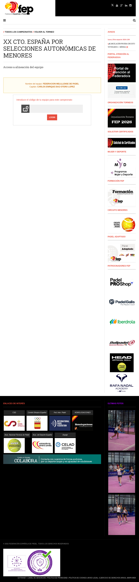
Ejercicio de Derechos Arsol (112, 578)
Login (52, 117)
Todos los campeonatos (18, 32)
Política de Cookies (78, 578)
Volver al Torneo (44, 32)
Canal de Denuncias (37, 578)
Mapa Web (131, 578)
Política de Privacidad (57, 578)
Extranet (22, 578)
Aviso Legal (93, 578)
